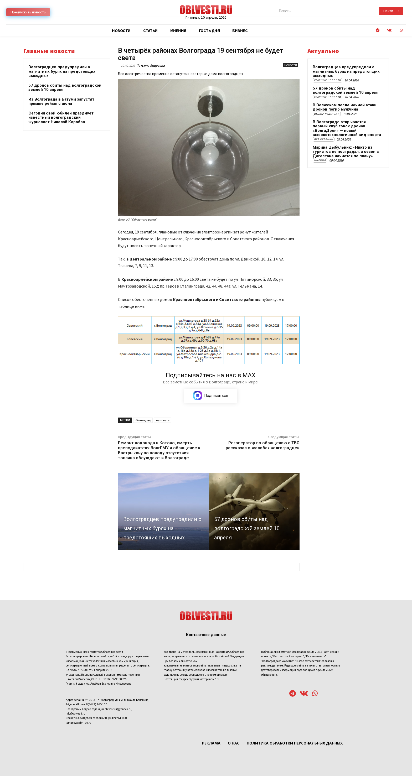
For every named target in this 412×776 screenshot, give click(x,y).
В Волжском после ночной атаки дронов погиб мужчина (345, 107)
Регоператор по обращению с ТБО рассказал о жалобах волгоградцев (263, 446)
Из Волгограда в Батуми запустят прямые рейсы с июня (61, 101)
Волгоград (143, 420)
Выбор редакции (326, 114)
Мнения (320, 160)
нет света (162, 420)
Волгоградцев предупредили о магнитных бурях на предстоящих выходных (61, 71)
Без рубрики (323, 139)
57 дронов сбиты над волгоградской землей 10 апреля (64, 87)
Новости (290, 65)
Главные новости (327, 80)
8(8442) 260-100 (96, 704)
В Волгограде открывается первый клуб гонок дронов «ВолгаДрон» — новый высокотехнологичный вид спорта (347, 128)
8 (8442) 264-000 (116, 718)
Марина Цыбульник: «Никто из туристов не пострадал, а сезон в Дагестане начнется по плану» (346, 151)
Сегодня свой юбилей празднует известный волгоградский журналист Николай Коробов (61, 117)
